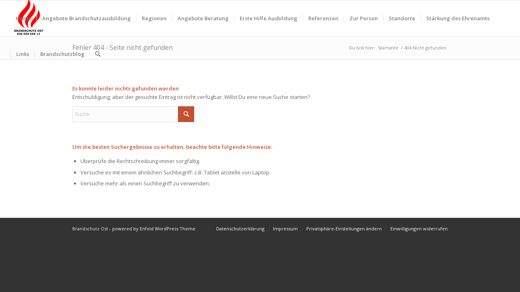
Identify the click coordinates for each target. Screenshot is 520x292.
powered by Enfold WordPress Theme (153, 228)
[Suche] (98, 54)
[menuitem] (24, 18)
